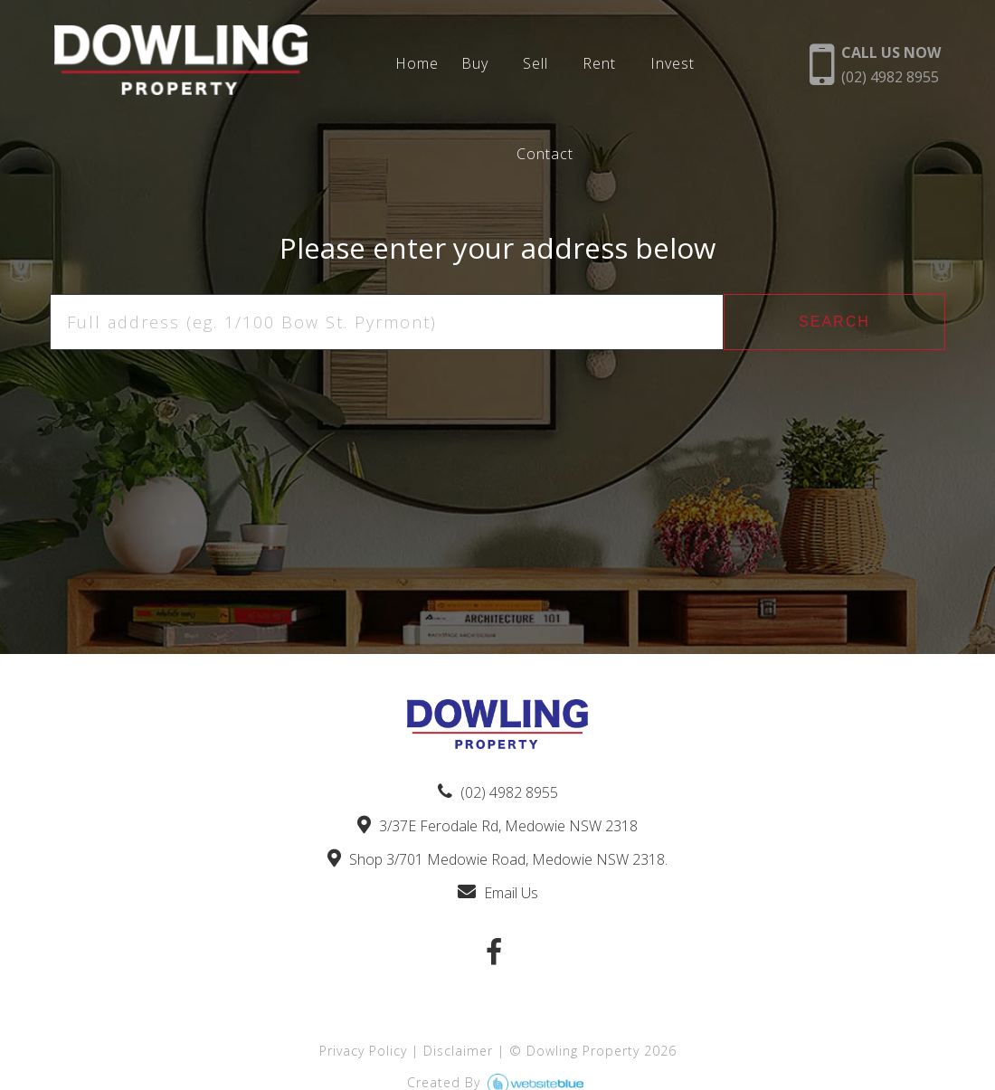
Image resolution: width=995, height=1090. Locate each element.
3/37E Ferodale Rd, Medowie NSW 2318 (497, 826)
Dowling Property (583, 1050)
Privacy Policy (363, 1050)
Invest (672, 64)
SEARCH (834, 321)
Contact (544, 155)
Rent (599, 64)
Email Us (498, 893)
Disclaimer (458, 1050)
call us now (891, 65)
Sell (535, 64)
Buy (474, 64)
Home (417, 64)
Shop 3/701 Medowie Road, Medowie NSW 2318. (497, 859)
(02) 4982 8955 (498, 792)
